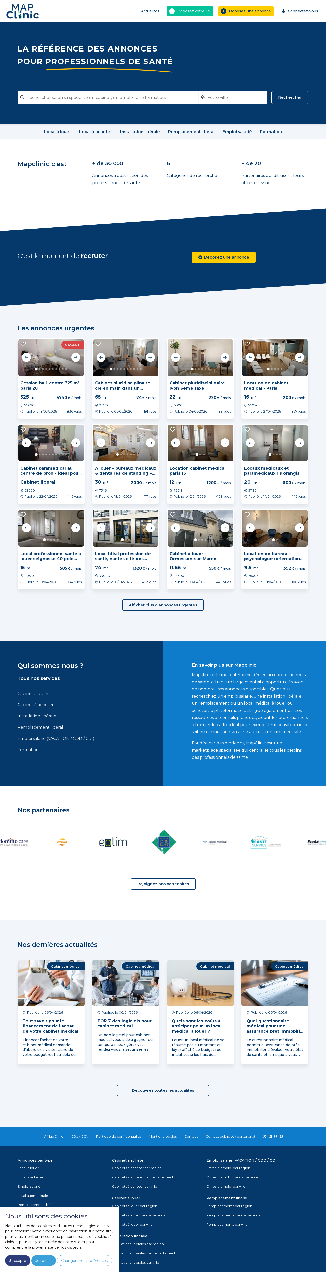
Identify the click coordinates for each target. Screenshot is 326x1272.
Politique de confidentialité (118, 1136)
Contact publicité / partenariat (230, 1136)
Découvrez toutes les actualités (163, 1090)
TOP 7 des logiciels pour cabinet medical (124, 1024)
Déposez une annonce (246, 11)
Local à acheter (30, 1177)
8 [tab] (59, 369)
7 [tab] (56, 369)
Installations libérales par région (138, 1244)
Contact (191, 1136)
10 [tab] (66, 369)
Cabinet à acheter (36, 704)
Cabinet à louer (33, 693)
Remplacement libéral (40, 727)
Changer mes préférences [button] (84, 1260)
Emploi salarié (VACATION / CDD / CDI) (56, 738)
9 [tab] (63, 369)
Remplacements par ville (227, 1224)
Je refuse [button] (43, 1260)
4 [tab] (46, 369)
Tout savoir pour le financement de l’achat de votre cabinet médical (50, 1026)
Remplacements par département (235, 1215)
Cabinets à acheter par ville (134, 1186)
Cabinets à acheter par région (137, 1168)
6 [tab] (53, 369)
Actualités (150, 11)
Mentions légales (163, 1136)
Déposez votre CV (190, 11)
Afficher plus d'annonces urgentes (163, 604)
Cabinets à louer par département (140, 1215)
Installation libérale (37, 716)
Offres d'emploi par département (234, 1177)
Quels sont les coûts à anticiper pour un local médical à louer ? (197, 1026)
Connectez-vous (299, 11)
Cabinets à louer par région (134, 1206)
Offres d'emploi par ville (226, 1186)
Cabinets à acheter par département (142, 1177)
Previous (26, 357)
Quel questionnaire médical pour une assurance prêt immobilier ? (275, 1029)
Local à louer (28, 1168)
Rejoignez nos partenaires (163, 883)
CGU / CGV (79, 1136)
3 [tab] (43, 369)
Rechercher (290, 97)
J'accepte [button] (17, 1260)
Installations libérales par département (143, 1253)
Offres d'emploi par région (228, 1168)
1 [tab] (36, 369)
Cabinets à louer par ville (132, 1224)
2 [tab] (39, 369)
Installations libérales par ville (135, 1262)
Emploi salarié (29, 1186)
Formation (28, 749)
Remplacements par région (229, 1206)
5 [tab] (49, 369)
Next (75, 357)
